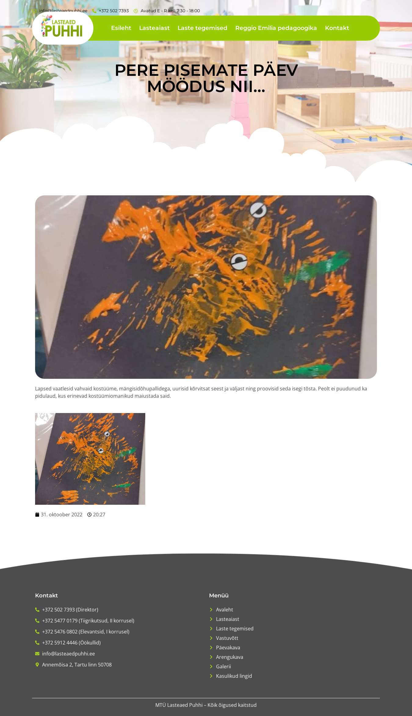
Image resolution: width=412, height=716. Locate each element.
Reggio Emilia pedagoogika (276, 27)
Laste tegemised (202, 27)
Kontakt (337, 27)
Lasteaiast (154, 27)
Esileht (121, 27)
